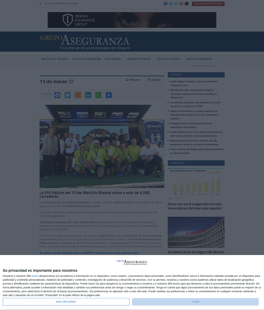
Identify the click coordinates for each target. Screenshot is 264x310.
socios (35, 276)
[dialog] (132, 282)
